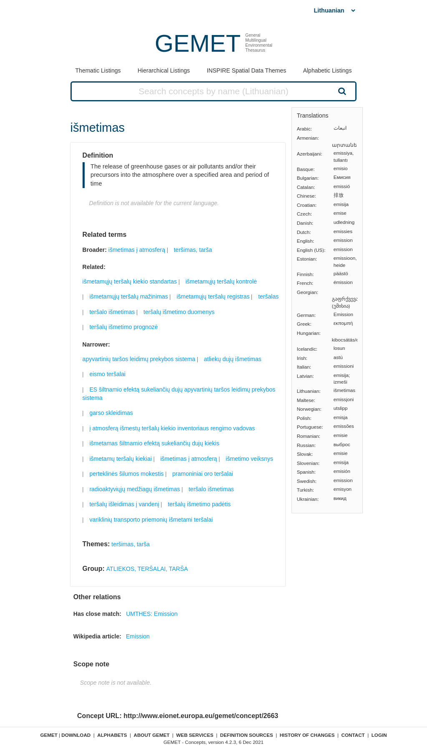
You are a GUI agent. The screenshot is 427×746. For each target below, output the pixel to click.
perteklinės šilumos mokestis (126, 473)
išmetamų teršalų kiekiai (120, 458)
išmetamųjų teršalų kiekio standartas (130, 281)
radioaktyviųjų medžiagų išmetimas (134, 489)
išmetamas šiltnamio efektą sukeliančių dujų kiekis (154, 443)
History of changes (307, 735)
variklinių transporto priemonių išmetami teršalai (151, 519)
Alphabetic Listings (327, 70)
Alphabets (112, 735)
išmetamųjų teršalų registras (212, 296)
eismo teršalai (107, 374)
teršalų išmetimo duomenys (178, 312)
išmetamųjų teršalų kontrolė (221, 281)
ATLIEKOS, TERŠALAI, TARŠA (147, 568)
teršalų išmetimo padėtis (199, 504)
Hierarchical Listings (164, 70)
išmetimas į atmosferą (136, 249)
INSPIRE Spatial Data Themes (246, 70)
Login (379, 735)
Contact (353, 735)
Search (341, 91)
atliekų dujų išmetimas (232, 359)
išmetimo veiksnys (249, 458)
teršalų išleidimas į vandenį (124, 504)
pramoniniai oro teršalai (202, 473)
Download (75, 735)
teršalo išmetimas (112, 312)
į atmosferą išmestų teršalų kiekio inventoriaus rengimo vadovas (172, 428)
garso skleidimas (111, 412)
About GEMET (152, 735)
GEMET (198, 43)
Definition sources (246, 735)
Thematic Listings (98, 70)
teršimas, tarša (193, 249)
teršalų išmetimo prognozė (123, 327)
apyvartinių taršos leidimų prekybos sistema (139, 359)
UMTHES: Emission (152, 613)
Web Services (195, 735)
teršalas (268, 296)
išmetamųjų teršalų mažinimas (128, 296)
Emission (138, 636)
